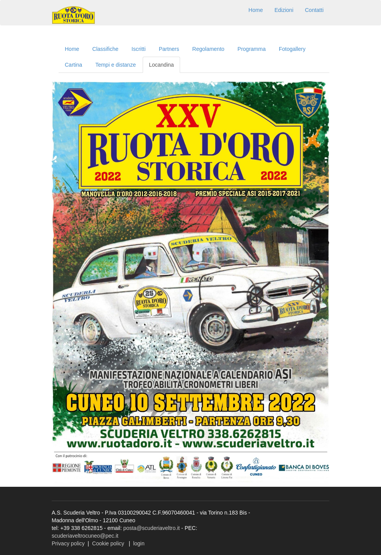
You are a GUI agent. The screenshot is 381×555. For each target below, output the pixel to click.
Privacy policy (68, 543)
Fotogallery (292, 49)
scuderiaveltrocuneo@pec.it (85, 536)
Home (255, 10)
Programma (252, 49)
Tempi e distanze (115, 65)
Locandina (161, 65)
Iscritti (138, 49)
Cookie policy (108, 543)
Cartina (73, 65)
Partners (169, 49)
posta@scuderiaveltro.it (151, 528)
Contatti (314, 10)
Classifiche (105, 49)
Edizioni (284, 10)
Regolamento (208, 49)
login (139, 543)
